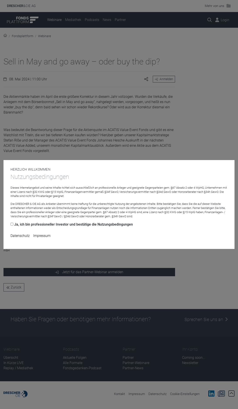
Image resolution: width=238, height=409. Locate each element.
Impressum (41, 236)
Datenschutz (20, 236)
